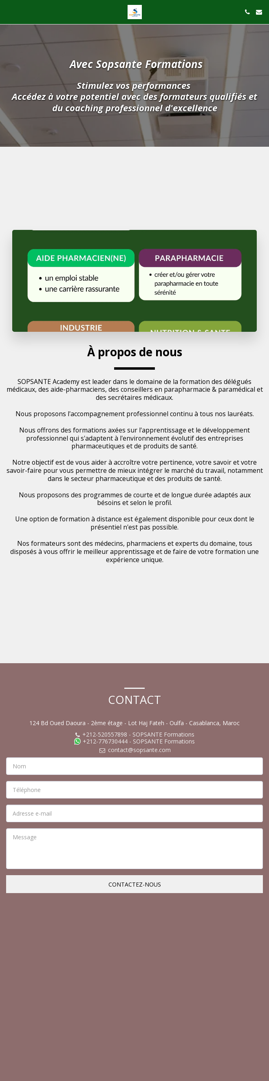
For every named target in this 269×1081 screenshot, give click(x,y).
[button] (9, 11)
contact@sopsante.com (135, 752)
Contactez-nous (134, 887)
